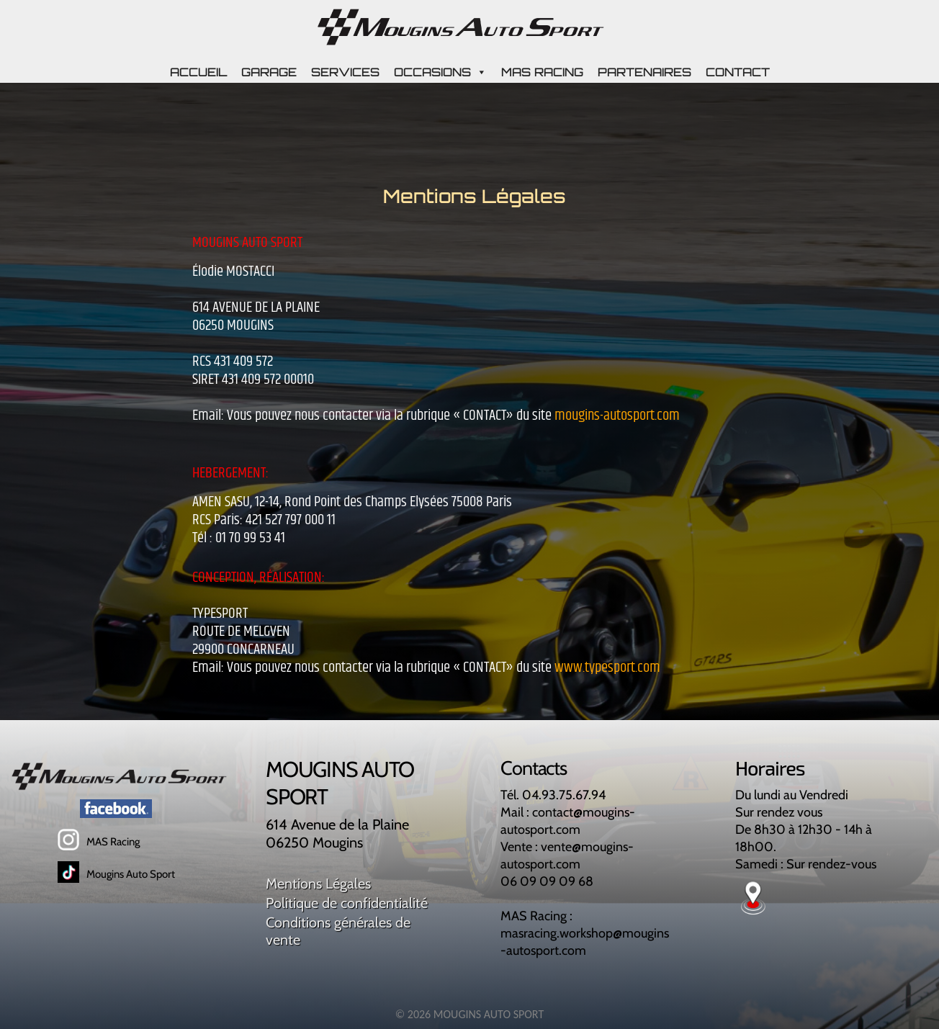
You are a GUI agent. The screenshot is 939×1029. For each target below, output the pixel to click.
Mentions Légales (318, 883)
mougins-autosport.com (617, 415)
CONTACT (738, 72)
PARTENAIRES (644, 72)
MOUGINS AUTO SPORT (488, 1014)
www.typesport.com (607, 667)
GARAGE (269, 72)
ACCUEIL (198, 72)
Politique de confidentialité (347, 903)
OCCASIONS (440, 72)
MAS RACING (542, 72)
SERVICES (345, 72)
